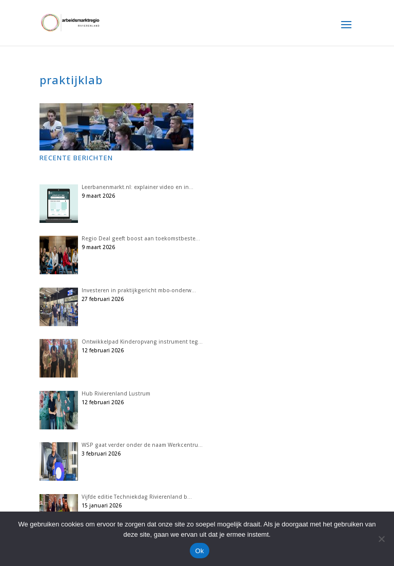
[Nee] (381, 539)
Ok (199, 551)
